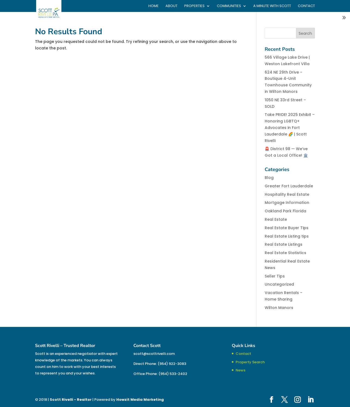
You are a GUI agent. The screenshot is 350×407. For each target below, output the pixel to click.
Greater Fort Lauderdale (289, 186)
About (171, 6)
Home (153, 6)
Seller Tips (275, 276)
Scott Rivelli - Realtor (71, 399)
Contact (306, 6)
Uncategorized (279, 284)
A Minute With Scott (272, 6)
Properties (194, 6)
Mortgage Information (287, 202)
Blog (269, 177)
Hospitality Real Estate (287, 194)
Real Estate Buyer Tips (286, 228)
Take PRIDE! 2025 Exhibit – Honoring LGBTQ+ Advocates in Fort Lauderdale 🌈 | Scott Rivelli (290, 127)
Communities (229, 6)
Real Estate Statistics (285, 252)
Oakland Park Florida (285, 211)
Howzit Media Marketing (140, 399)
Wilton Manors (279, 307)
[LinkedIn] (310, 399)
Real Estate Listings (283, 244)
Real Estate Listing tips (287, 236)
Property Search (250, 362)
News (240, 370)
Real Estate (276, 219)
